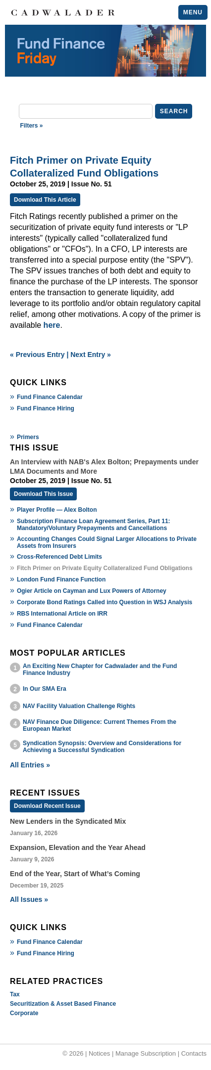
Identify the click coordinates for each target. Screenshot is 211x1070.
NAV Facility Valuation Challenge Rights (79, 706)
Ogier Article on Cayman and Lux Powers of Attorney (91, 590)
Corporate (24, 1013)
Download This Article (45, 199)
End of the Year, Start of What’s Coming (75, 874)
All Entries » (30, 765)
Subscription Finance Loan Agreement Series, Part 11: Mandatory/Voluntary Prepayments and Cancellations (93, 525)
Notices (99, 1053)
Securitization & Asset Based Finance (63, 1003)
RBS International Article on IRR (62, 613)
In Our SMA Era (44, 688)
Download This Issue (43, 493)
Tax (15, 994)
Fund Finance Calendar (50, 397)
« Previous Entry (37, 354)
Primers (28, 437)
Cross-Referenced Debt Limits (59, 556)
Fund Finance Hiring (45, 408)
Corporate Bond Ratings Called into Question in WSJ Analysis (104, 602)
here (52, 325)
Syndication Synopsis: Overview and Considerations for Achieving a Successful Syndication (102, 747)
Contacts (194, 1053)
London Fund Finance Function (61, 579)
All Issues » (29, 899)
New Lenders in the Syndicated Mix (68, 821)
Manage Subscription (145, 1053)
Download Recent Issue (47, 805)
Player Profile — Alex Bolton (57, 509)
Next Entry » (90, 354)
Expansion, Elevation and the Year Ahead (78, 847)
